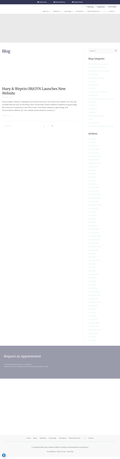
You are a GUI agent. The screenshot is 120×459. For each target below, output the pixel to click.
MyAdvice (85, 449)
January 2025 (93, 154)
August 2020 (93, 276)
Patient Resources (74, 440)
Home (29, 440)
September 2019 (94, 304)
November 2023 (94, 199)
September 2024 (94, 164)
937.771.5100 (111, 7)
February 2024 (94, 189)
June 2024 (92, 175)
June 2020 (92, 279)
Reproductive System (96, 116)
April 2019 (92, 318)
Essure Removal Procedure (98, 71)
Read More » (7, 115)
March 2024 (92, 185)
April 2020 (92, 286)
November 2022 (94, 241)
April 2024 (92, 182)
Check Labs (43, 2)
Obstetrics (92, 106)
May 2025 (92, 140)
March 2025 (92, 147)
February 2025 (93, 150)
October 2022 (93, 244)
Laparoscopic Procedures (98, 92)
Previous (6, 127)
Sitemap (70, 453)
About (35, 440)
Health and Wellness (96, 78)
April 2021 (92, 272)
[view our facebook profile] (82, 6)
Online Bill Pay (60, 2)
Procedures (62, 440)
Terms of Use (61, 453)
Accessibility (51, 453)
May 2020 (92, 283)
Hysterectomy (93, 85)
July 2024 (92, 171)
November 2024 (94, 157)
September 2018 (94, 332)
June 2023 (92, 216)
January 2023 (93, 234)
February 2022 (93, 262)
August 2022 (93, 251)
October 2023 (93, 202)
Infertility (91, 89)
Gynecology (92, 75)
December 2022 (94, 237)
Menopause (92, 96)
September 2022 (94, 248)
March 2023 (92, 227)
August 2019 (93, 307)
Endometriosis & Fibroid (97, 68)
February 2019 (93, 325)
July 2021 (91, 265)
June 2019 (92, 314)
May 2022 (92, 258)
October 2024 (93, 161)
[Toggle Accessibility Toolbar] (4, 455)
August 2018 (93, 335)
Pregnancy (92, 113)
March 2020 (92, 290)
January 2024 (93, 192)
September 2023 (94, 206)
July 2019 (91, 311)
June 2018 (92, 342)
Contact (90, 440)
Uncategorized (94, 123)
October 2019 (93, 300)
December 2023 (94, 196)
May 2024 (92, 178)
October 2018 (93, 328)
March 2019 (92, 321)
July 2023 (92, 213)
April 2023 (92, 223)
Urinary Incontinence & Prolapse (100, 127)
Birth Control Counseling (98, 64)
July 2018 (91, 339)
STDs (90, 120)
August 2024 (93, 168)
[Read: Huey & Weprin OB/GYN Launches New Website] (37, 72)
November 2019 (94, 297)
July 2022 (92, 255)
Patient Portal (78, 2)
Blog (84, 440)
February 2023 (93, 230)
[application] (49, 11)
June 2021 (92, 269)
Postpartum (93, 109)
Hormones (92, 82)
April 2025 (92, 143)
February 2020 (94, 293)
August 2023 (93, 209)
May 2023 (92, 220)
